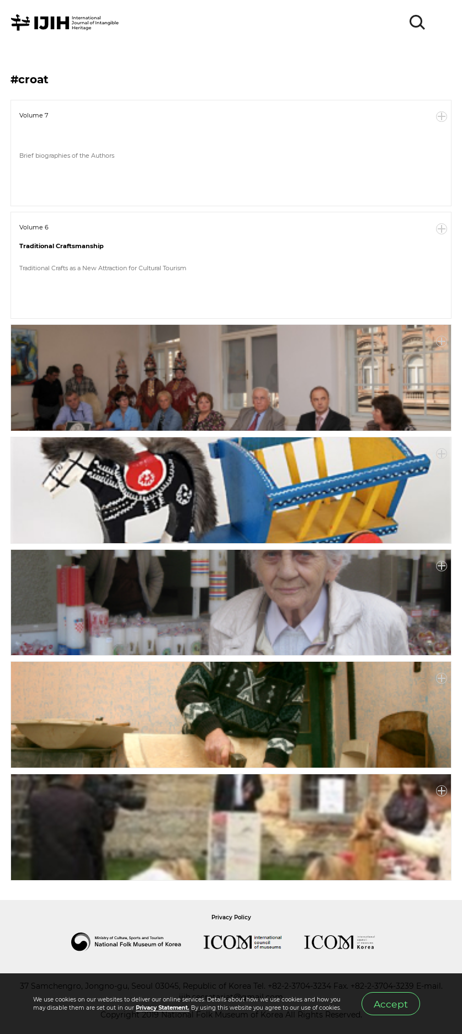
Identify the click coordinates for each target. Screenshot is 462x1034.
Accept (391, 1004)
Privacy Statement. (162, 1007)
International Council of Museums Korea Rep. (350, 942)
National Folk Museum (137, 942)
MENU (442, 22)
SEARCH (418, 22)
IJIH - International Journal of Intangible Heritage (66, 23)
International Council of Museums (254, 942)
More (441, 116)
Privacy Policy (231, 917)
